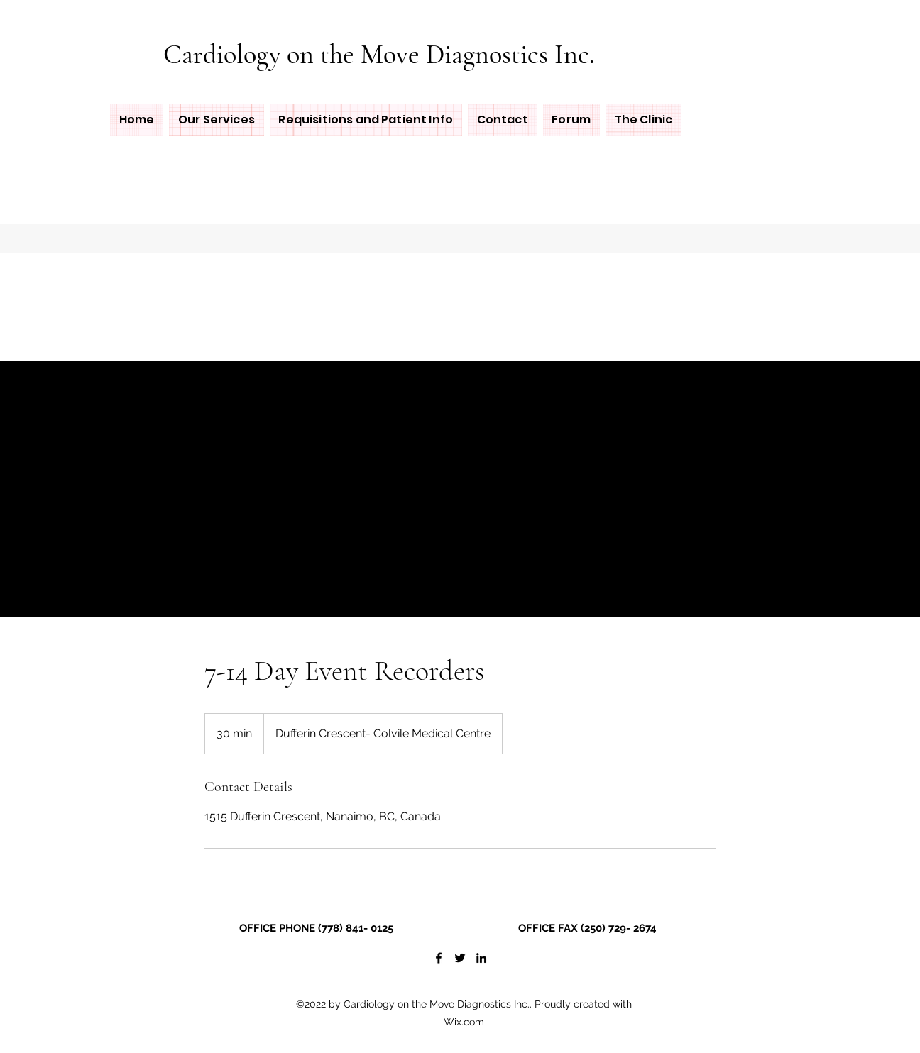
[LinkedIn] (481, 958)
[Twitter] (460, 958)
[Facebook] (439, 958)
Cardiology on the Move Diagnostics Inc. (379, 54)
